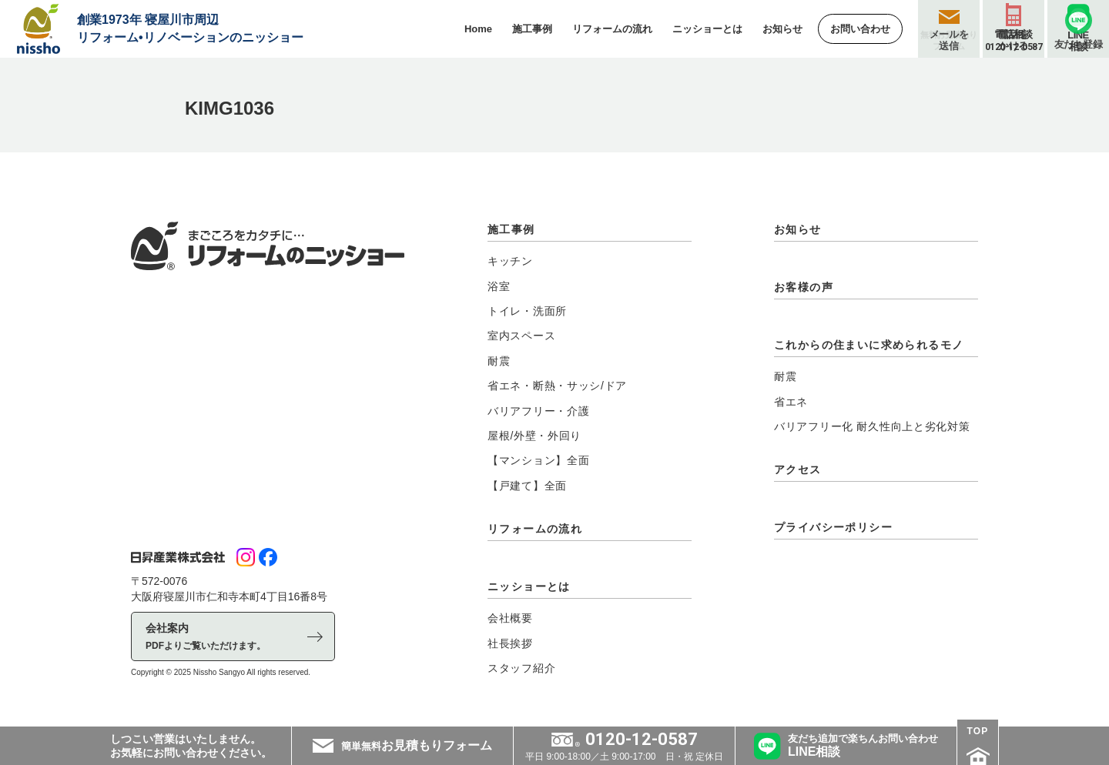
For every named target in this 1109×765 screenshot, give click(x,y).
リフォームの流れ (534, 529)
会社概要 (510, 618)
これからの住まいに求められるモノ (868, 345)
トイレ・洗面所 (527, 311)
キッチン (510, 261)
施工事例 (511, 229)
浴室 (498, 286)
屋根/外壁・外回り (534, 435)
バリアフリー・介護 (538, 411)
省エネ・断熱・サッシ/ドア (557, 385)
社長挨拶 (510, 643)
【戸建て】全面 (527, 485)
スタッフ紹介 (521, 668)
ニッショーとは (529, 586)
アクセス (798, 469)
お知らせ (798, 229)
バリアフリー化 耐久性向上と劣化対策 (872, 426)
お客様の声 (803, 287)
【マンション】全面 (538, 460)
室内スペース (521, 335)
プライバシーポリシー (833, 527)
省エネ (791, 402)
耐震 (498, 361)
